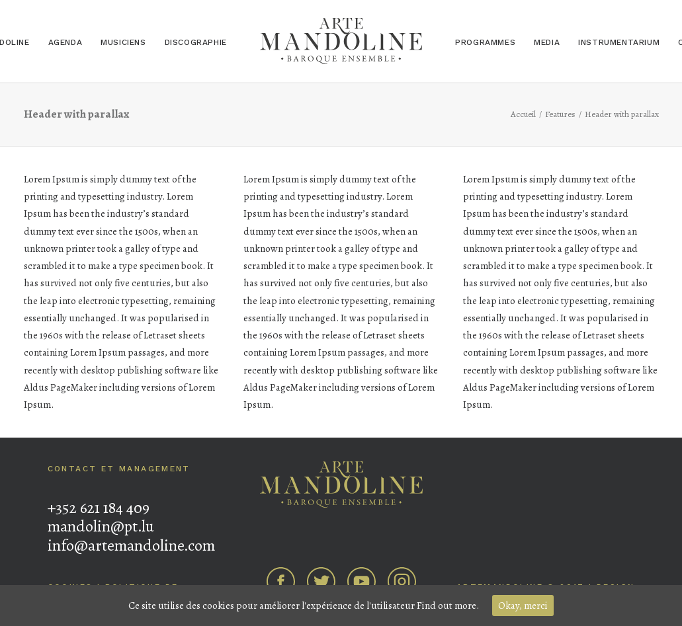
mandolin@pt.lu (101, 526)
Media (547, 42)
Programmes (485, 42)
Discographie (196, 42)
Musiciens (123, 42)
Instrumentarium (619, 42)
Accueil (523, 114)
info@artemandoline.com (131, 545)
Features (560, 114)
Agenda (65, 42)
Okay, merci (523, 605)
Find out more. (448, 605)
